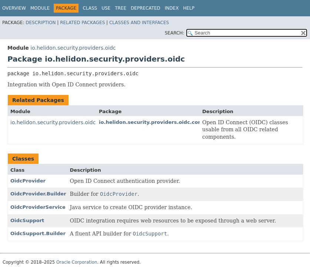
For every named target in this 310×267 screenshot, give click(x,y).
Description (41, 22)
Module (40, 8)
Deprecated (145, 8)
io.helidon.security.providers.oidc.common (65, 122)
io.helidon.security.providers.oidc (73, 48)
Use (105, 8)
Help (188, 8)
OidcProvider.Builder (38, 194)
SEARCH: (174, 33)
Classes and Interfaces (139, 22)
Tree (120, 8)
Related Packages (82, 22)
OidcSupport (27, 220)
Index (172, 8)
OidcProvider (28, 181)
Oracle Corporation (76, 262)
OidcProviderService (38, 207)
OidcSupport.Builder (38, 233)
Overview (14, 8)
